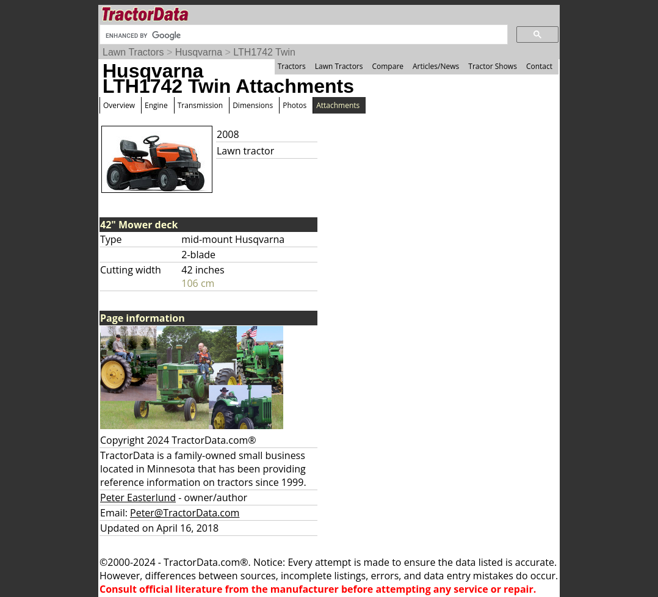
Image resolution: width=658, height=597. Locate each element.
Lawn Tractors (133, 52)
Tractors (292, 66)
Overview (119, 105)
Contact (539, 66)
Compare (387, 66)
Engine (156, 105)
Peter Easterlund (138, 497)
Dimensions (253, 105)
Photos (294, 105)
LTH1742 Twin (264, 52)
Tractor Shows (492, 66)
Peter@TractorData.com (184, 512)
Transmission (200, 105)
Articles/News (436, 66)
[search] (302, 35)
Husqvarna (198, 52)
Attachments (338, 105)
